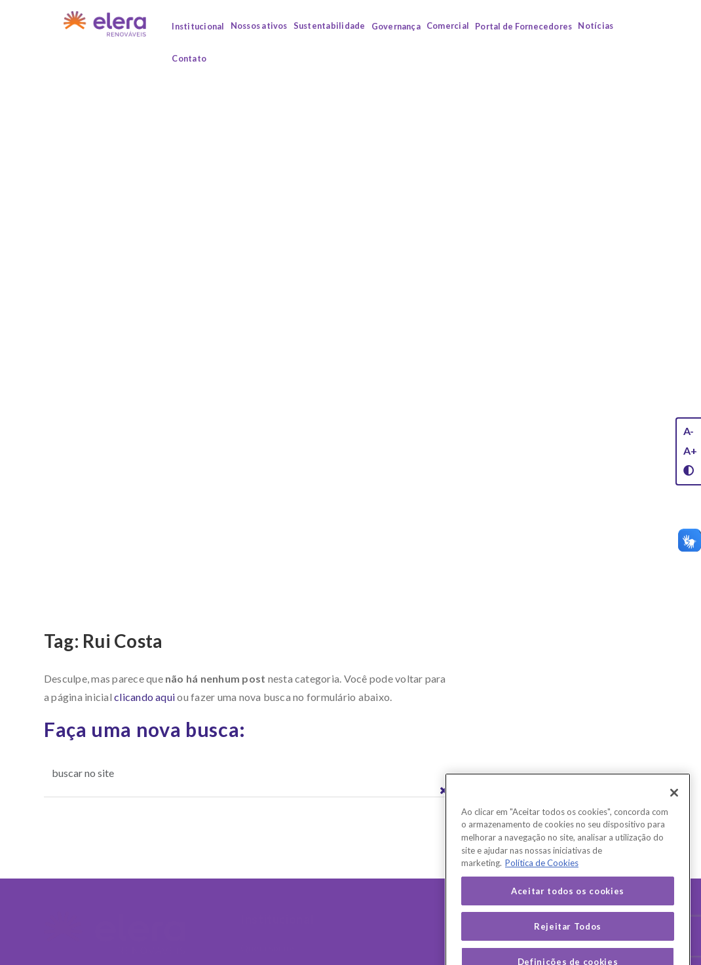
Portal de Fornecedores (523, 26)
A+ (690, 450)
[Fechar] (674, 806)
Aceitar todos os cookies (567, 904)
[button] (443, 791)
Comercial (447, 25)
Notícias (595, 25)
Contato (189, 58)
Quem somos (268, 947)
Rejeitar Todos (567, 940)
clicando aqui (144, 697)
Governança (396, 26)
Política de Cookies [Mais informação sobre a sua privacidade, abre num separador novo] (541, 876)
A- (688, 431)
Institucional (198, 26)
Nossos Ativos (387, 919)
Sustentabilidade (330, 25)
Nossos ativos (259, 25)
